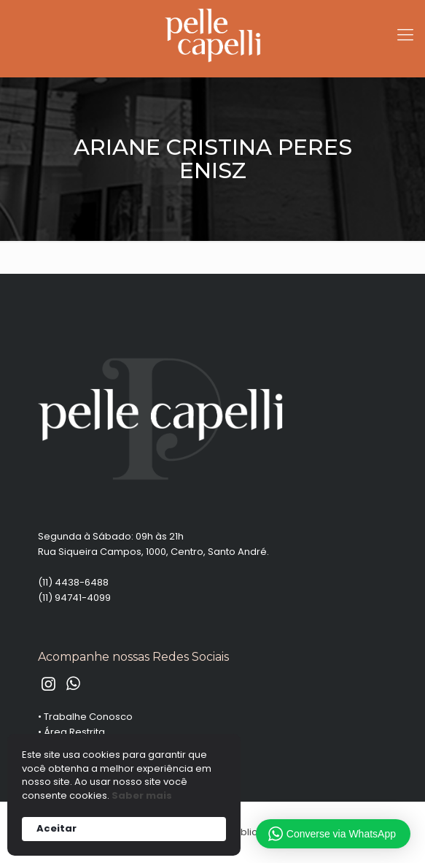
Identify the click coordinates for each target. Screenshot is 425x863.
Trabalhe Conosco (88, 717)
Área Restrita (74, 732)
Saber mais (142, 795)
